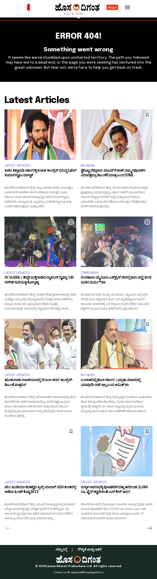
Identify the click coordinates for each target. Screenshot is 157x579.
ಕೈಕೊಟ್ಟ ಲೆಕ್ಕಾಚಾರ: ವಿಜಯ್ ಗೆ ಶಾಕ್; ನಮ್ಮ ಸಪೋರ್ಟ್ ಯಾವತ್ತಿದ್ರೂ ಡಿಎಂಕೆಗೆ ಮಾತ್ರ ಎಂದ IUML (113, 174)
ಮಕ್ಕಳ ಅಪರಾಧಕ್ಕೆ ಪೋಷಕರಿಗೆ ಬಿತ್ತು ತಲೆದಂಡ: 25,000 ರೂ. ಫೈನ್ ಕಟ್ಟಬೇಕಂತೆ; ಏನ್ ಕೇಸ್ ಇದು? (114, 490)
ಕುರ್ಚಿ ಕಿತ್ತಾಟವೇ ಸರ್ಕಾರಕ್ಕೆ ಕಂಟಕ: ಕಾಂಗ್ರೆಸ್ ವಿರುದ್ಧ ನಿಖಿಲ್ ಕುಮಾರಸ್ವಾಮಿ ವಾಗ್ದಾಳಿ (40, 174)
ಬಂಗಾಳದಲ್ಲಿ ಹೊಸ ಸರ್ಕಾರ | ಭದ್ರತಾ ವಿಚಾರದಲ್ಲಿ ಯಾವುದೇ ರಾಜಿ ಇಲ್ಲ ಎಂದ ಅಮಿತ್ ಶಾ (110, 383)
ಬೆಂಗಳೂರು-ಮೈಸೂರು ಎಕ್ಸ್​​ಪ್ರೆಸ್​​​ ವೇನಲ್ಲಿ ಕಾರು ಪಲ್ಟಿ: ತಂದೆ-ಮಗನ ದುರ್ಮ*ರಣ (116, 280)
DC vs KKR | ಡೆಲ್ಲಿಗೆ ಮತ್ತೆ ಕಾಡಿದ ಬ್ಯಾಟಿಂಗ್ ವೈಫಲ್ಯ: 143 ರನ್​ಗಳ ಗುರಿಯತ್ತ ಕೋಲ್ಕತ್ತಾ (38, 280)
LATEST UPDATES (17, 165)
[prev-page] (7, 528)
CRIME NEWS (89, 273)
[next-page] (149, 528)
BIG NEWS (88, 165)
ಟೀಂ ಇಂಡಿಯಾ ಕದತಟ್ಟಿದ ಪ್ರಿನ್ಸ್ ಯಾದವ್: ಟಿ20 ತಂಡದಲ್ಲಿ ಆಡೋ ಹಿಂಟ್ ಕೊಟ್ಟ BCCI (40, 490)
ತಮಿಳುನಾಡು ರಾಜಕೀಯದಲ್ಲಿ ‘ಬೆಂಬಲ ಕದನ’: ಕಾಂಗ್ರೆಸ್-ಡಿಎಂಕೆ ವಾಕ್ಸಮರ (38, 383)
